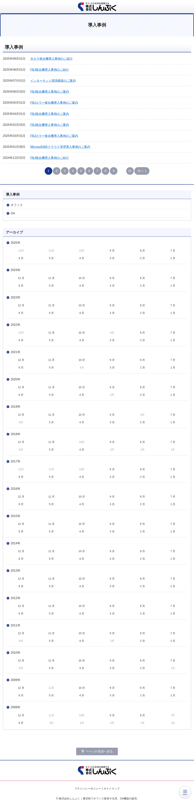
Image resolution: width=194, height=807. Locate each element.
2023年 (15, 297)
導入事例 (13, 194)
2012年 (15, 598)
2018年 (15, 434)
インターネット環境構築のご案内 (53, 80)
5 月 (51, 258)
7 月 (173, 250)
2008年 (15, 707)
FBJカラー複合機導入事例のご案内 (54, 102)
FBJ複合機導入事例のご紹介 (49, 69)
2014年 (15, 543)
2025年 (15, 242)
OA (13, 213)
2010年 (15, 652)
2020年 (15, 379)
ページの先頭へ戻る (99, 751)
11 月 (51, 278)
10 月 (82, 278)
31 (130, 170)
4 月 (81, 258)
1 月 (173, 258)
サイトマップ (112, 788)
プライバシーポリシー (87, 788)
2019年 (15, 406)
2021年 (15, 352)
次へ (140, 170)
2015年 (15, 516)
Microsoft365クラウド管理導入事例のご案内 (60, 146)
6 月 (21, 258)
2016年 (15, 488)
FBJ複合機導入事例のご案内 (49, 91)
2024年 (15, 270)
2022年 (15, 324)
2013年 (15, 570)
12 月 (21, 278)
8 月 (142, 250)
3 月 (112, 258)
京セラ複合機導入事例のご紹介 (51, 58)
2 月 (142, 258)
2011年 (15, 625)
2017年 (15, 461)
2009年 (15, 680)
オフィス (17, 205)
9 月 (112, 250)
